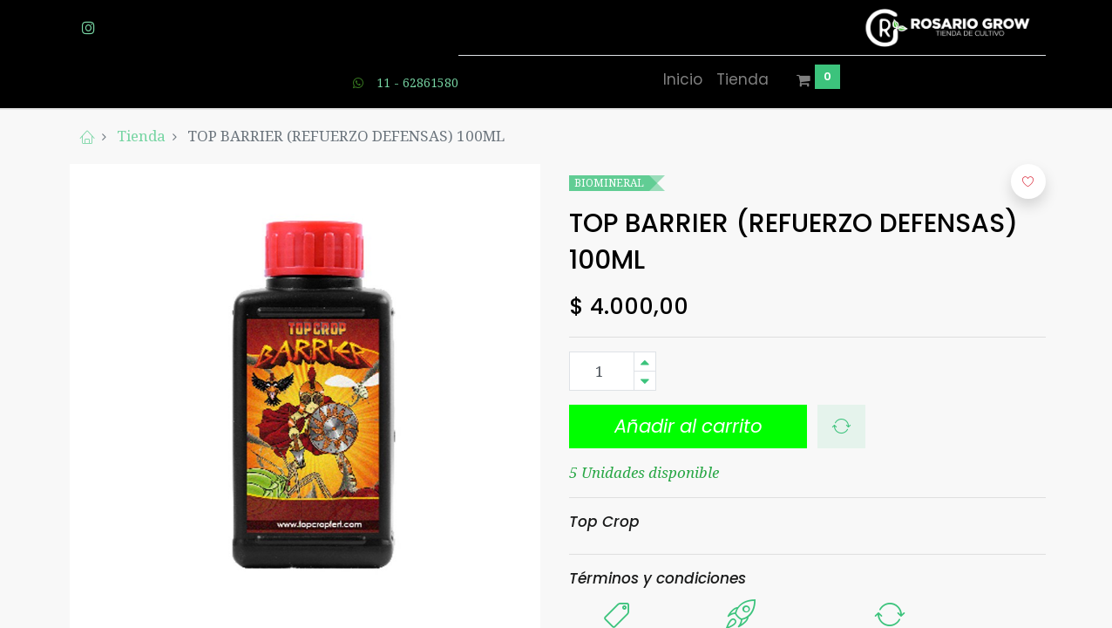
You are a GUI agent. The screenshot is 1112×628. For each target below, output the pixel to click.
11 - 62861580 (417, 82)
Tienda (141, 136)
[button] (688, 426)
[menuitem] (682, 80)
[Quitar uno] (644, 381)
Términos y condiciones (657, 578)
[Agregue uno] (644, 361)
